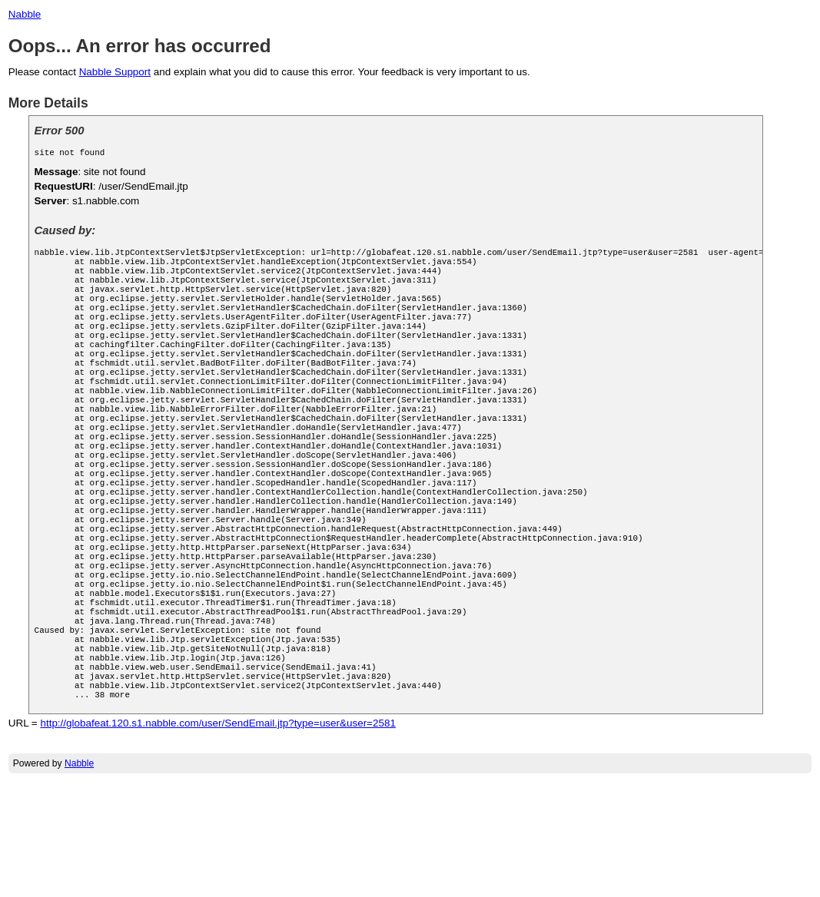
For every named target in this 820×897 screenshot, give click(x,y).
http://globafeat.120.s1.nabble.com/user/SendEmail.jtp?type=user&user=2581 (217, 838)
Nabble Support (115, 72)
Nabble (24, 14)
